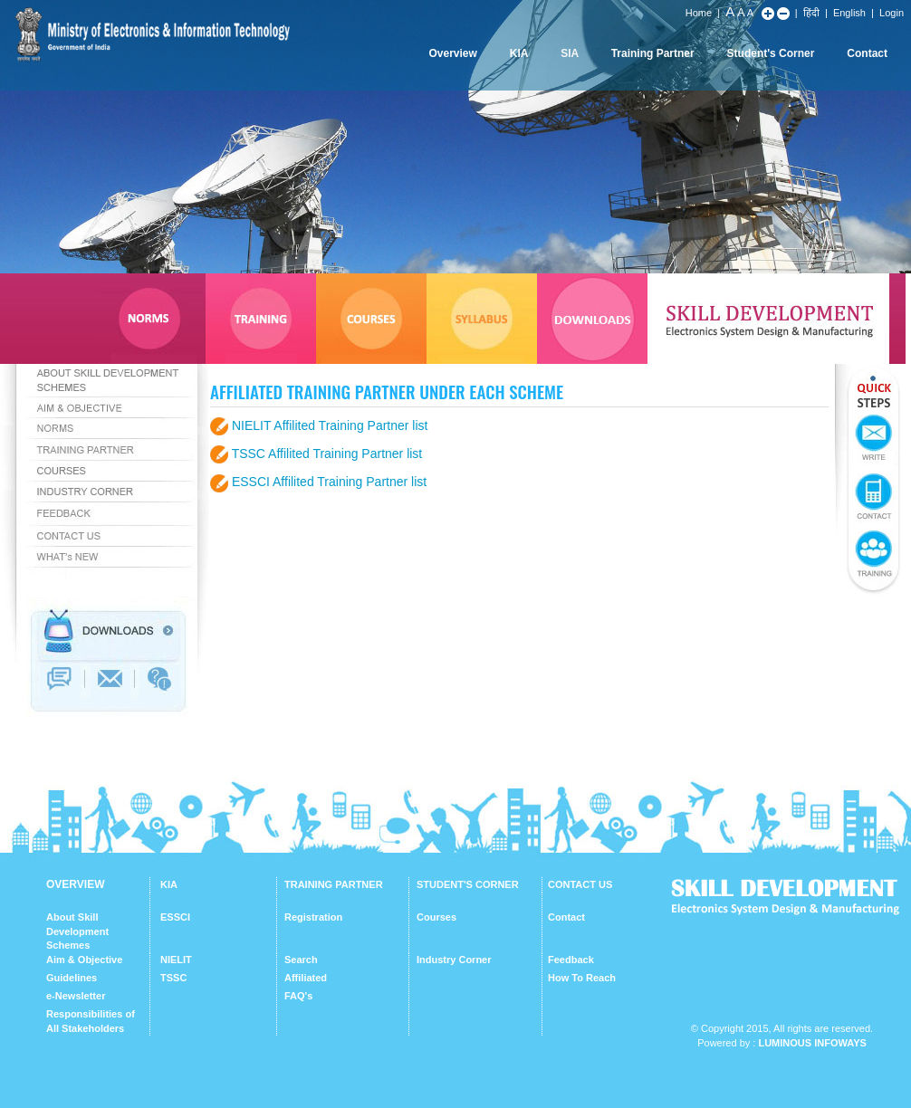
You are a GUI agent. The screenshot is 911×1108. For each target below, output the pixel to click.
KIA (519, 53)
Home (699, 12)
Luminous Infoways (812, 1042)
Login (891, 12)
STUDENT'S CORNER (468, 884)
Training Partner (653, 53)
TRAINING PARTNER (333, 884)
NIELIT (176, 959)
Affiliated (305, 977)
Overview (452, 53)
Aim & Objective (84, 959)
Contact (867, 53)
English (849, 12)
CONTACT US (580, 884)
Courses (436, 917)
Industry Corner (454, 959)
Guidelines (71, 977)
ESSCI (175, 917)
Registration (313, 917)
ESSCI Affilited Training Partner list (329, 481)
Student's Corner (771, 53)
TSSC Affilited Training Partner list (327, 453)
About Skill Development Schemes (77, 931)
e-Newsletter (75, 995)
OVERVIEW (75, 884)
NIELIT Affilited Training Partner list (330, 425)
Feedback (571, 959)
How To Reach (582, 977)
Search (301, 959)
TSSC (173, 977)
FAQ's (298, 995)
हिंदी (811, 12)
